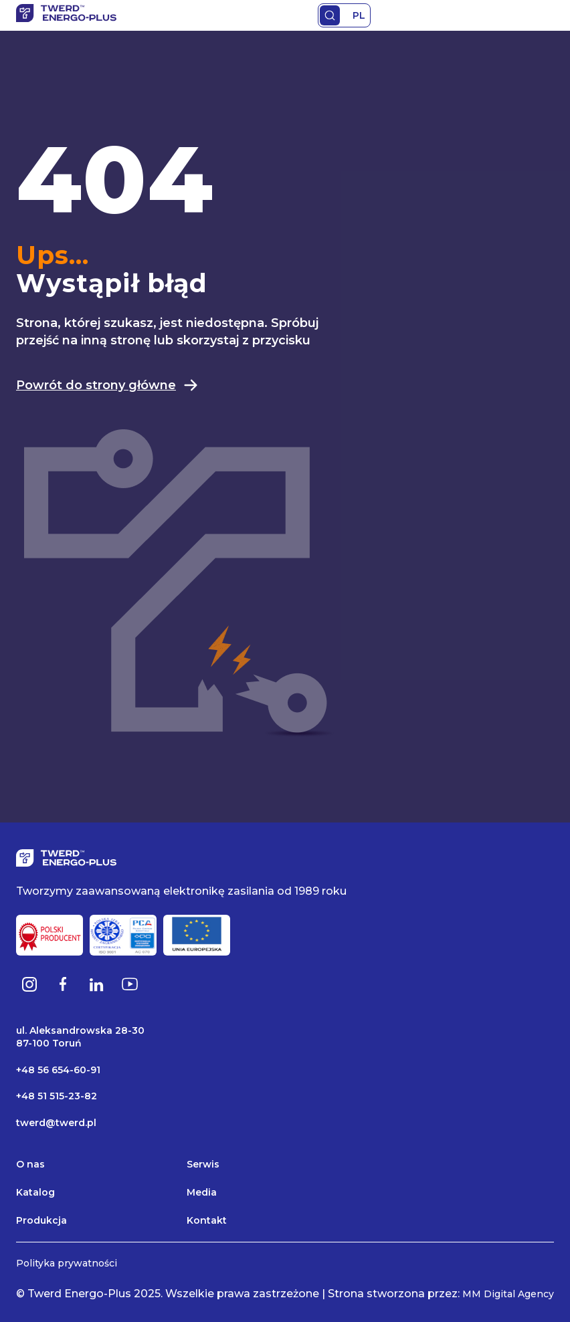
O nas (30, 1164)
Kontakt (207, 1220)
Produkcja (41, 1220)
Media (202, 1192)
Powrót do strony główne (107, 385)
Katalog (35, 1192)
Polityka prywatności (66, 1263)
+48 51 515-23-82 (56, 1096)
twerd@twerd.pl (56, 1123)
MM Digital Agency (508, 1294)
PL (359, 15)
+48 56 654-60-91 (58, 1070)
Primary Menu (546, 15)
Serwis (203, 1164)
